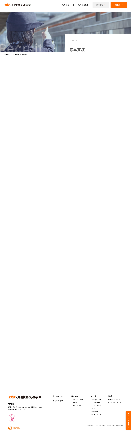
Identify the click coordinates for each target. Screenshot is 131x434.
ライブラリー (96, 415)
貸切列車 (95, 412)
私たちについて (68, 5)
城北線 (93, 396)
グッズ (94, 409)
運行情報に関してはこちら (16, 410)
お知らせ (111, 396)
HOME (8, 55)
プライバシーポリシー (115, 403)
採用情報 (16, 55)
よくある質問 (96, 406)
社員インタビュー (78, 406)
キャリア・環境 (77, 400)
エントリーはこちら (129, 419)
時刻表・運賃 (96, 400)
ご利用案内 (96, 403)
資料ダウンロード (114, 400)
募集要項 (75, 403)
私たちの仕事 (83, 5)
